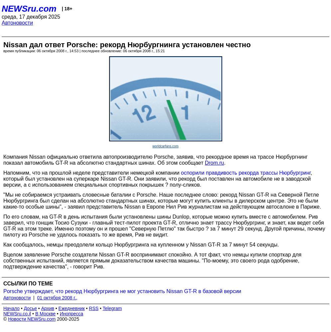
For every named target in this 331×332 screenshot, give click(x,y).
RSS (93, 308)
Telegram (112, 308)
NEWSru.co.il (17, 313)
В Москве (45, 313)
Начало (11, 308)
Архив (47, 308)
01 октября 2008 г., (57, 297)
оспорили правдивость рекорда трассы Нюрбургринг (246, 173)
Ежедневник (72, 308)
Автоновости (17, 23)
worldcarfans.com (165, 146)
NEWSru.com (29, 9)
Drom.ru (214, 163)
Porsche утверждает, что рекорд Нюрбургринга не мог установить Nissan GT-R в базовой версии (122, 291)
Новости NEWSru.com (32, 319)
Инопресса (71, 313)
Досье (30, 308)
